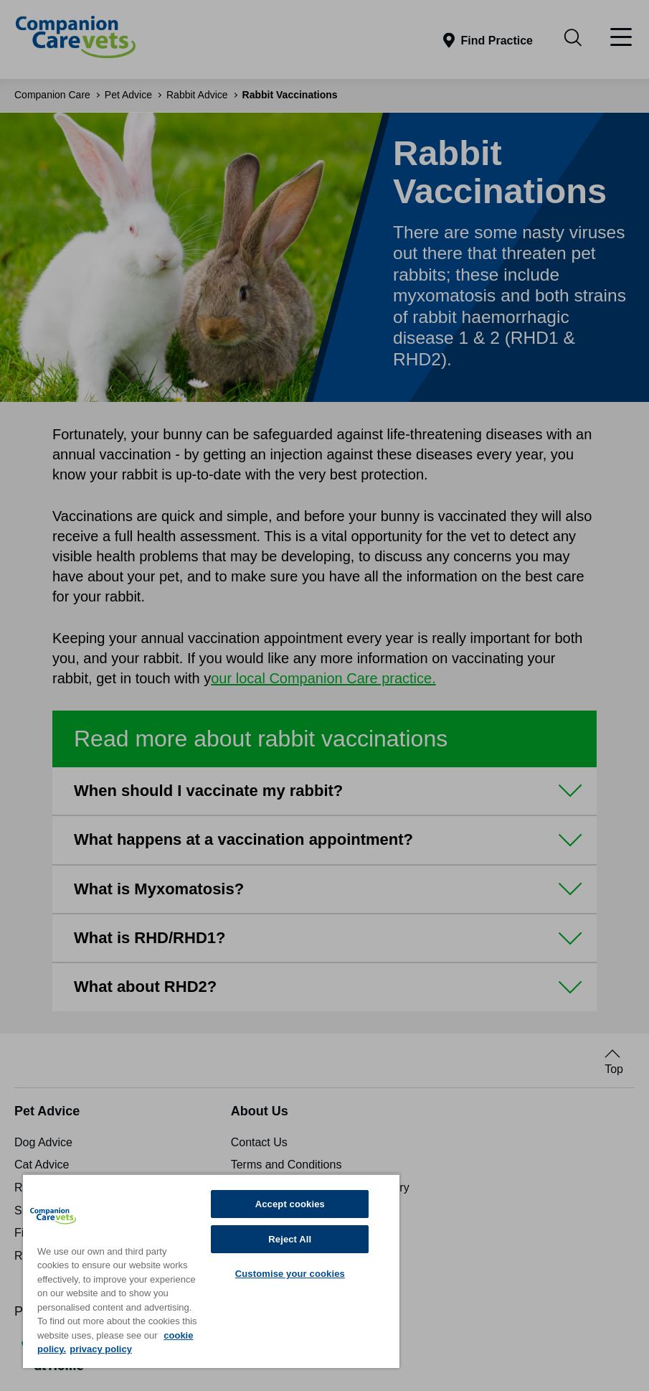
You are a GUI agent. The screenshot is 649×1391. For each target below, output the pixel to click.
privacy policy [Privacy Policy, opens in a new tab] (101, 1349)
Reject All (289, 1239)
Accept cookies (290, 1204)
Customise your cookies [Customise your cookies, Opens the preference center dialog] (290, 1273)
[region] (211, 1271)
